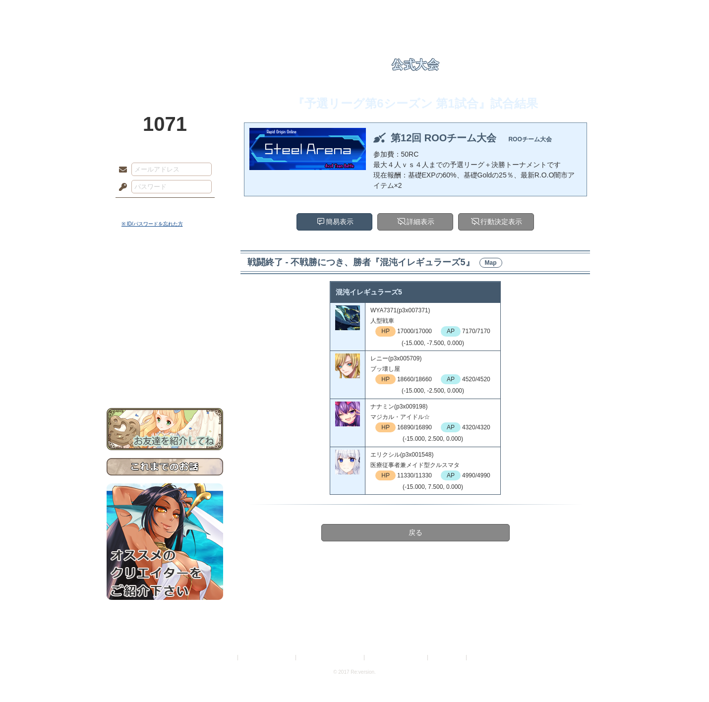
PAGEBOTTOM (684, 674)
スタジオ (425, 12)
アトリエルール (165, 332)
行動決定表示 (501, 222)
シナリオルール (165, 320)
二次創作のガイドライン (396, 657)
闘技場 (566, 12)
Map (491, 262)
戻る (415, 532)
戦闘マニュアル (165, 345)
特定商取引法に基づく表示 (330, 657)
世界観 (165, 270)
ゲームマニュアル (165, 305)
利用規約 (224, 657)
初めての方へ (165, 359)
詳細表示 (420, 222)
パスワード (120, 187)
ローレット (284, 12)
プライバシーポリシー (267, 657)
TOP (142, 12)
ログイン (141, 207)
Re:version (483, 657)
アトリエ (354, 12)
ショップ (495, 12)
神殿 (213, 12)
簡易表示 (340, 222)
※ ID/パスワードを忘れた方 (152, 224)
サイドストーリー (165, 287)
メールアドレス (120, 170)
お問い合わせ (165, 377)
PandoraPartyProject (165, 54)
